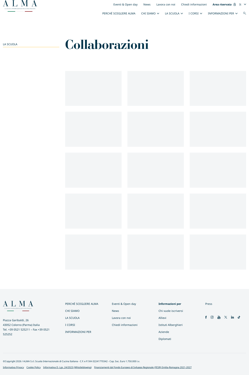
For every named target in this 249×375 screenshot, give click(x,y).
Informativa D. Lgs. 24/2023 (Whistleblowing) (67, 367)
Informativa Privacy (13, 367)
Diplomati (165, 339)
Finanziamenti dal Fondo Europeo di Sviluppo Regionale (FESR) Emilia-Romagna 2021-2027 (143, 367)
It (240, 4)
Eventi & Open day (125, 4)
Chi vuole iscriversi (171, 311)
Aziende (164, 332)
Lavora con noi (165, 4)
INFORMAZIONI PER (221, 13)
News (147, 4)
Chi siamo (148, 13)
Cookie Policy (33, 367)
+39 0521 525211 (19, 329)
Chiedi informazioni (194, 4)
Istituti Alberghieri (171, 325)
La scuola (172, 13)
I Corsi (194, 13)
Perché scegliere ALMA (118, 13)
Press (208, 304)
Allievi (162, 318)
